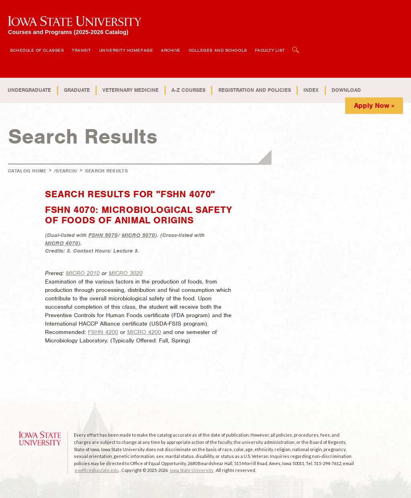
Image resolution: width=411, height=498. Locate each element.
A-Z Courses (188, 90)
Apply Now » (374, 105)
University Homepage (126, 50)
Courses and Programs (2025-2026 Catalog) (68, 31)
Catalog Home (27, 171)
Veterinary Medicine (130, 90)
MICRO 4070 (61, 243)
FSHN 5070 (103, 235)
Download (346, 90)
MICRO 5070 (138, 235)
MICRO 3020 (125, 273)
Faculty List (270, 50)
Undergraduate (29, 90)
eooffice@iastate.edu (97, 470)
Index (311, 90)
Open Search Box (296, 46)
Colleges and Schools (218, 50)
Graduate (77, 90)
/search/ (65, 171)
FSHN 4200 (103, 332)
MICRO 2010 (83, 273)
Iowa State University (192, 470)
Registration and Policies (254, 90)
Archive (171, 50)
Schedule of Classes (37, 50)
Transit (81, 50)
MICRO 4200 (144, 332)
